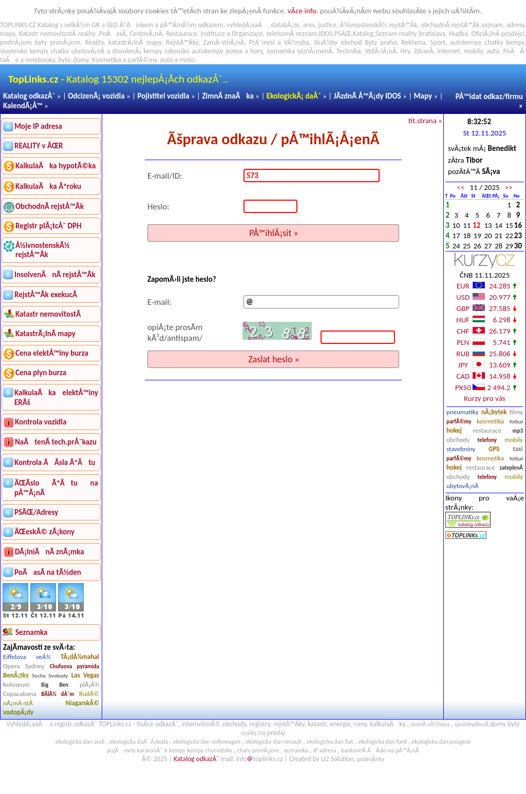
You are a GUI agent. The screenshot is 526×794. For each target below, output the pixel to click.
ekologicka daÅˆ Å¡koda (138, 741)
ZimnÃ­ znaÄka (228, 96)
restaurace (487, 430)
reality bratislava (422, 33)
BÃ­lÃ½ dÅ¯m (57, 694)
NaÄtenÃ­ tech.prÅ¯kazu (56, 442)
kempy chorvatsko (209, 750)
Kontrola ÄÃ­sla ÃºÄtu (54, 462)
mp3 (518, 431)
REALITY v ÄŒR (38, 145)
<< (460, 187)
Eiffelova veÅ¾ (26, 657)
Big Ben (54, 685)
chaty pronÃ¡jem (258, 750)
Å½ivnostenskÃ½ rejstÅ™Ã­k (42, 250)
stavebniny (460, 449)
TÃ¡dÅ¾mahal (80, 657)
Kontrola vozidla (40, 422)
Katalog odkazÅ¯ (29, 96)
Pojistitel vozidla (163, 96)
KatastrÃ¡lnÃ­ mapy (45, 333)
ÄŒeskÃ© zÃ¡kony (44, 531)
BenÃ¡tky (16, 675)
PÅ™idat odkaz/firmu (489, 96)
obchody (458, 439)
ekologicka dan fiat (330, 741)
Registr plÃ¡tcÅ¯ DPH (48, 225)
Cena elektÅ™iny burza (51, 353)
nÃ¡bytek (493, 412)
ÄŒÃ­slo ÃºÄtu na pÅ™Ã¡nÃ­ (56, 487)
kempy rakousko (167, 51)
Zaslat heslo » (273, 359)
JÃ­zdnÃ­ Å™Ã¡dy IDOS (367, 96)
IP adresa (324, 750)
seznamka (296, 750)
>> (509, 187)
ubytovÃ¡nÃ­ (462, 486)
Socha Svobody (50, 675)
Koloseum (16, 684)
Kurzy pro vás (484, 398)
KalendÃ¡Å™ (23, 105)
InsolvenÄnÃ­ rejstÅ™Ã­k (55, 274)
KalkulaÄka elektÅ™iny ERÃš (56, 397)
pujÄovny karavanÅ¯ (134, 750)
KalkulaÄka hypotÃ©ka (55, 165)
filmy (516, 412)
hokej (454, 430)
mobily (513, 439)
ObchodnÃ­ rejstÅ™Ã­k (49, 206)
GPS (494, 449)
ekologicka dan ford (382, 741)
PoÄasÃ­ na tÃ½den (47, 572)
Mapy (423, 96)
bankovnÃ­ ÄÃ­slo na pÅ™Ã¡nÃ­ (380, 750)
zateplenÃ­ (511, 467)
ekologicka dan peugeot (441, 741)
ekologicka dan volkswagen (206, 741)
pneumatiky (462, 412)
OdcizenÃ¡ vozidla (96, 96)
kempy (515, 42)
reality (87, 33)
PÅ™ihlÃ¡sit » (273, 233)
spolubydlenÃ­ (472, 724)
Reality (94, 42)
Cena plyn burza (40, 372)
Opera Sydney (23, 666)
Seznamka (281, 51)
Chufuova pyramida (74, 666)
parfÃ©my (459, 421)
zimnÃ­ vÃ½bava (429, 724)
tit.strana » (425, 120)
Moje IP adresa (38, 126)
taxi (518, 449)
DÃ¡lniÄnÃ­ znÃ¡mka (49, 551)
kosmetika (490, 421)
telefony (487, 440)
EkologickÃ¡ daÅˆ (294, 96)
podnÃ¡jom (16, 42)
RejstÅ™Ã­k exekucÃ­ (45, 294)
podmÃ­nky (370, 759)
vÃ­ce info (302, 10)
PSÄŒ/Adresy (36, 512)
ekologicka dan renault (273, 741)
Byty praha (380, 42)
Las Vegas (85, 675)
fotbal (516, 421)
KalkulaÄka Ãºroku (48, 186)
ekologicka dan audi (80, 741)
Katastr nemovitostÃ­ (48, 314)
